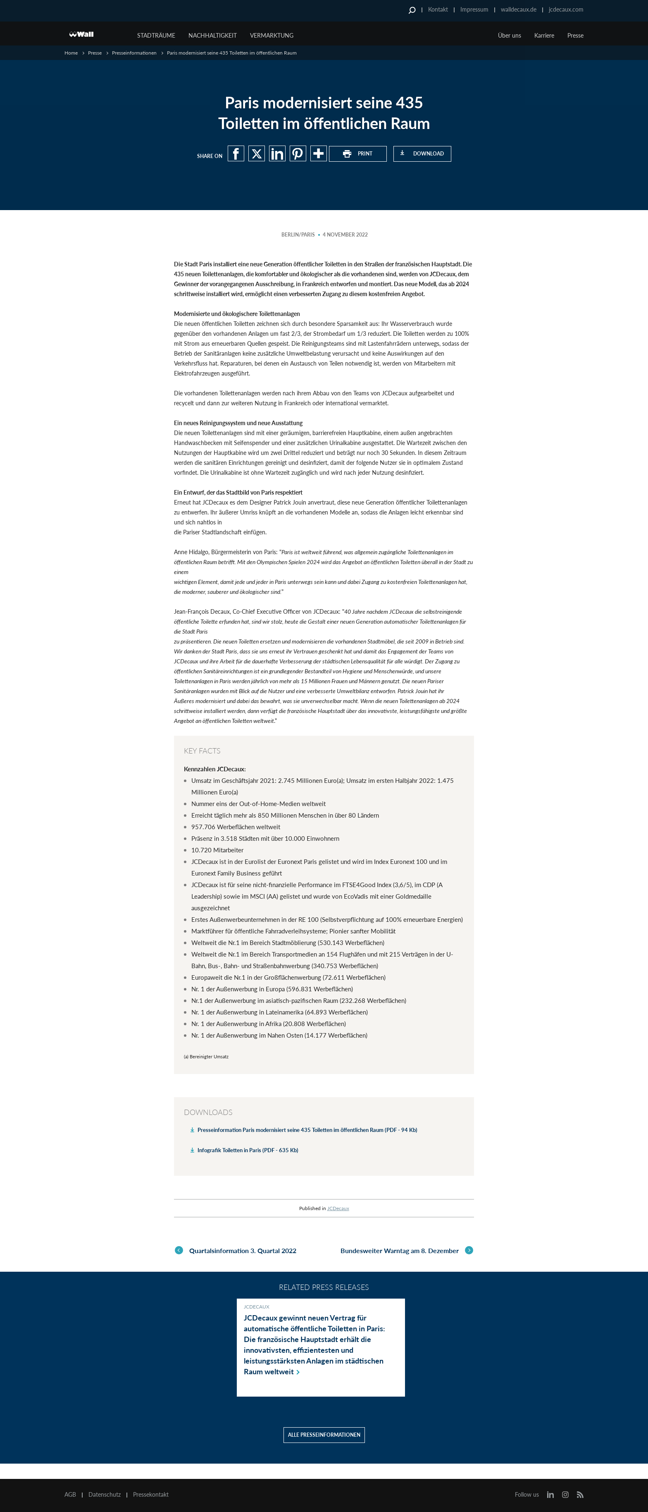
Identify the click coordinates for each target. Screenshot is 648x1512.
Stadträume (156, 35)
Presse (575, 35)
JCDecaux (338, 1208)
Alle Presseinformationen (324, 1450)
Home (71, 53)
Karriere (544, 35)
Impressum (474, 9)
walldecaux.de (518, 9)
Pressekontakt (151, 1494)
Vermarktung (271, 35)
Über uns (509, 35)
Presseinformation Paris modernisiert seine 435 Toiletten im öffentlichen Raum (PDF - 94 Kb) (307, 1130)
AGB (70, 1494)
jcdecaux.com (566, 9)
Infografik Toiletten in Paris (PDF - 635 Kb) (248, 1150)
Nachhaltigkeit (212, 35)
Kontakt (438, 9)
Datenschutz (104, 1494)
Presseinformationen (134, 53)
